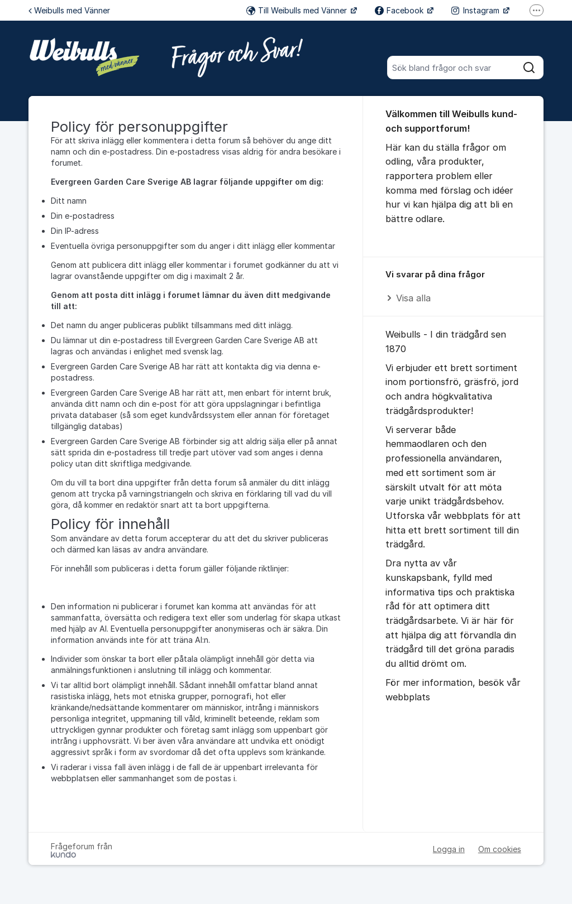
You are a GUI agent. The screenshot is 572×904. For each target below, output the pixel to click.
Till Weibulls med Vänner (297, 10)
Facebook (400, 10)
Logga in (449, 849)
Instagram (476, 10)
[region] (453, 287)
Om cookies (499, 849)
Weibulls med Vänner (69, 10)
